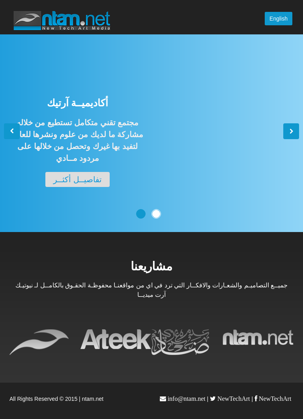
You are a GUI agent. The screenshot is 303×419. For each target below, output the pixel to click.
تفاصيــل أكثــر (77, 179)
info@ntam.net (186, 399)
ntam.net (92, 399)
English (278, 18)
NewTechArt (233, 399)
